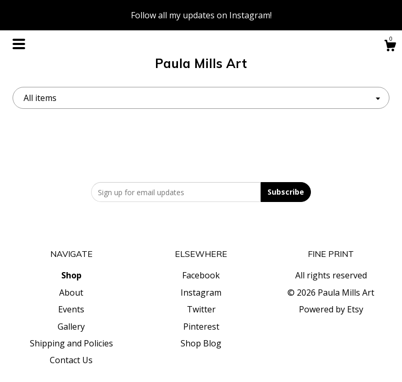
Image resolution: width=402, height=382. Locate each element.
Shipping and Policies (71, 343)
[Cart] (390, 47)
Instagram (201, 292)
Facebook (201, 275)
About (71, 292)
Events (71, 309)
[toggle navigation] (19, 44)
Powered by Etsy (331, 309)
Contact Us (71, 360)
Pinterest (201, 326)
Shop (71, 275)
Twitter (201, 309)
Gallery (71, 326)
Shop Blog (201, 343)
